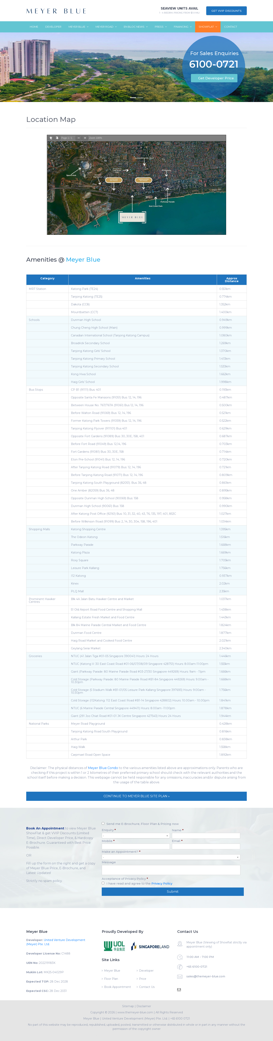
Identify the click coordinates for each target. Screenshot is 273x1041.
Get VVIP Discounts (226, 10)
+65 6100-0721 (196, 966)
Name (178, 830)
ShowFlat (208, 26)
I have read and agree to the (139, 883)
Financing (183, 26)
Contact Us (147, 987)
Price (142, 979)
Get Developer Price (216, 78)
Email (177, 841)
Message (109, 862)
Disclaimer (143, 1006)
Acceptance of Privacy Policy (125, 879)
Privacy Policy (161, 883)
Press (161, 26)
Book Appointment (117, 987)
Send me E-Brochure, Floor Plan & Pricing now (142, 824)
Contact (230, 26)
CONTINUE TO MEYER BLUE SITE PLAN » (137, 796)
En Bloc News (136, 26)
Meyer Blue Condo (103, 768)
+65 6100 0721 (180, 1018)
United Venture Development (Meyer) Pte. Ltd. (135, 1018)
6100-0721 (213, 65)
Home (34, 26)
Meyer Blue (78, 26)
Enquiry (109, 830)
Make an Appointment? (121, 852)
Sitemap (128, 1006)
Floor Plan (111, 979)
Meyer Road (106, 26)
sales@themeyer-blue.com (205, 976)
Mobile (108, 841)
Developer (53, 26)
